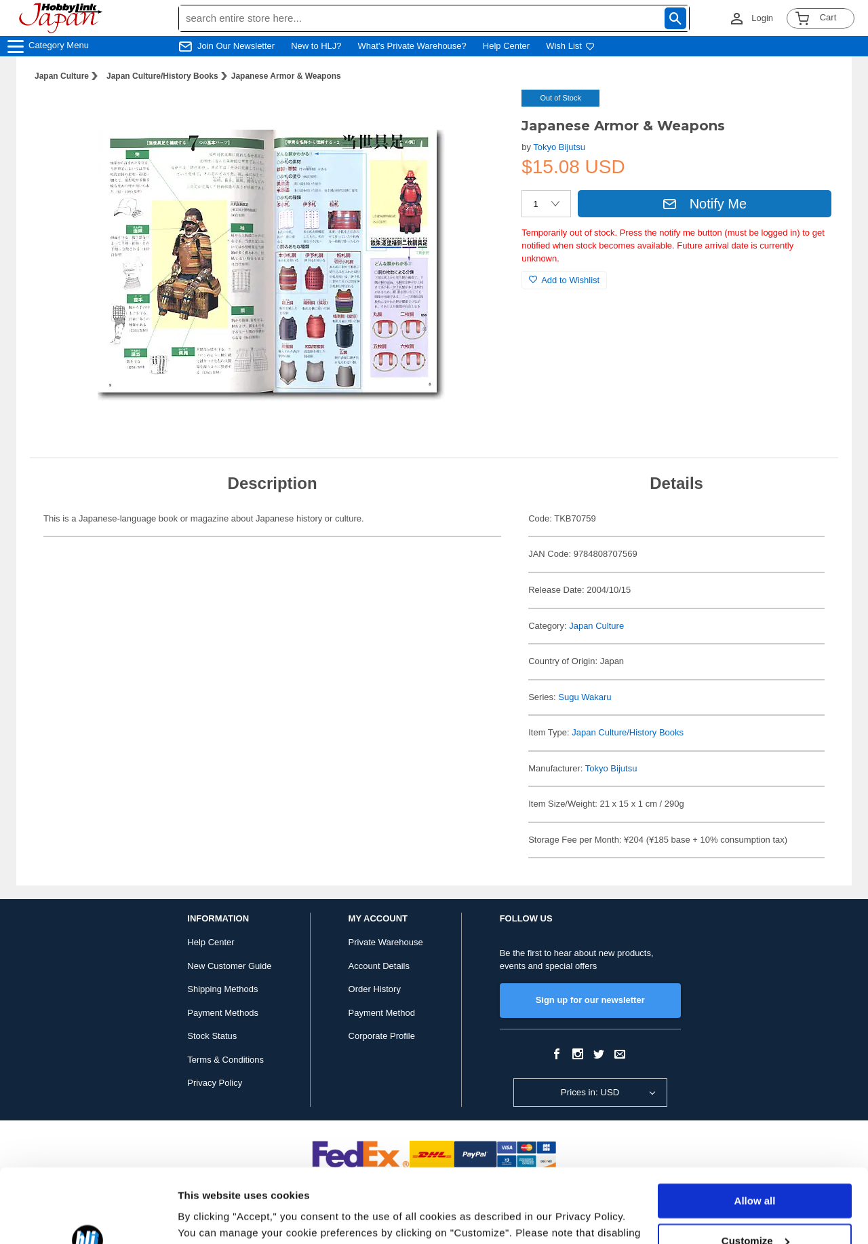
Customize (755, 1171)
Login (762, 18)
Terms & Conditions (225, 1060)
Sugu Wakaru (584, 697)
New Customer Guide (229, 966)
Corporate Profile (382, 1036)
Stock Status (212, 1036)
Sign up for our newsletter (590, 1000)
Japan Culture (62, 76)
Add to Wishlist (564, 280)
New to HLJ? (316, 46)
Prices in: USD (590, 1092)
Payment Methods (222, 1013)
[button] (483, 114)
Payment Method (382, 1013)
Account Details (379, 966)
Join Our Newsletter (236, 46)
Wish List (570, 46)
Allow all (755, 1131)
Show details (209, 1217)
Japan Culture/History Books (162, 76)
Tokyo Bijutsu (559, 147)
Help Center (506, 46)
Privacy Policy (214, 1083)
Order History (375, 989)
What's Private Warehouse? (412, 46)
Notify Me (705, 203)
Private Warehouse (386, 942)
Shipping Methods (222, 989)
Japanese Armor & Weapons (286, 76)
